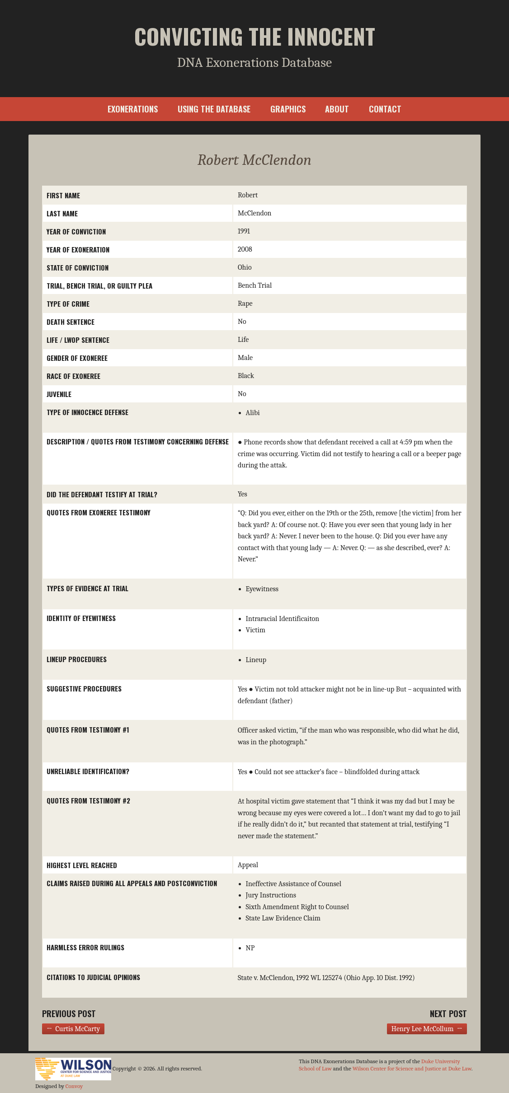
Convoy (74, 1086)
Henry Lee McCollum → (426, 1029)
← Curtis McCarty (73, 1029)
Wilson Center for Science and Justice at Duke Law (412, 1068)
